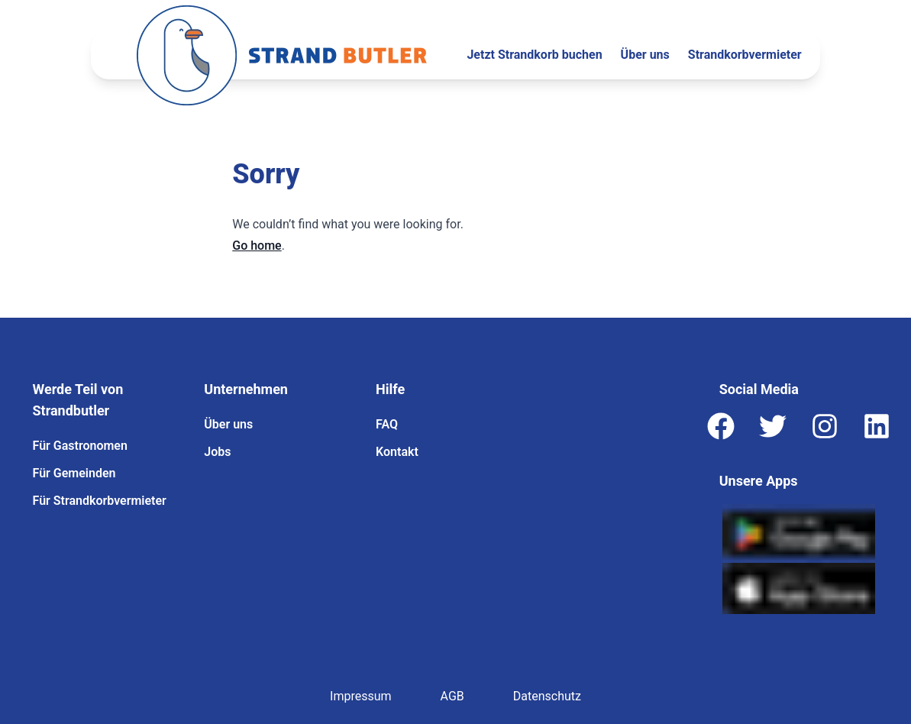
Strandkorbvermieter (745, 54)
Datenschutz (547, 696)
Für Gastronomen (80, 445)
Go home (256, 245)
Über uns (645, 54)
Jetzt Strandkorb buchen (534, 54)
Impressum (361, 696)
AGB (452, 696)
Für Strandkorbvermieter (99, 500)
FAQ (387, 424)
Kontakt (397, 451)
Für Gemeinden (74, 473)
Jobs (217, 451)
